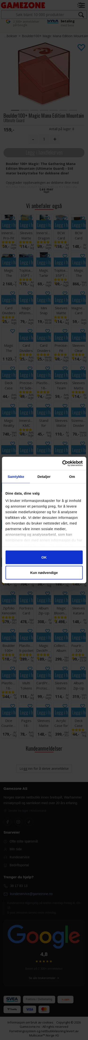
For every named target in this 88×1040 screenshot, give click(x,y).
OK (44, 557)
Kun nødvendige (44, 573)
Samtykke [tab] (16, 476)
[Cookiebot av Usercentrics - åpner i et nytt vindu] (63, 463)
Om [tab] (72, 476)
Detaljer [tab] (44, 476)
